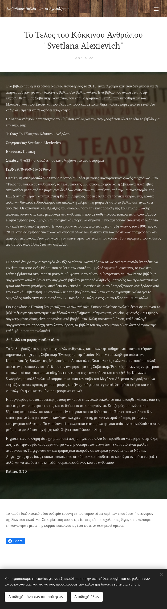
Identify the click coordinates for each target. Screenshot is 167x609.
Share (15, 541)
